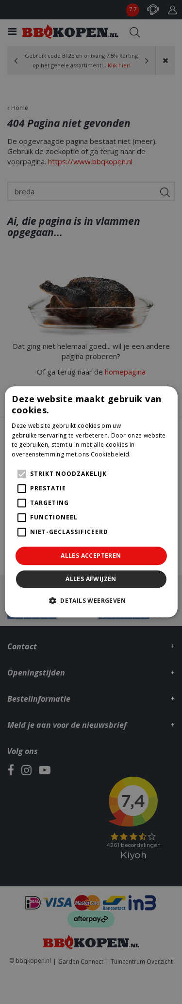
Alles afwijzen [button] (91, 579)
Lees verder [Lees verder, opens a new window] (149, 454)
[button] (91, 601)
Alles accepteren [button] (91, 555)
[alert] (91, 502)
